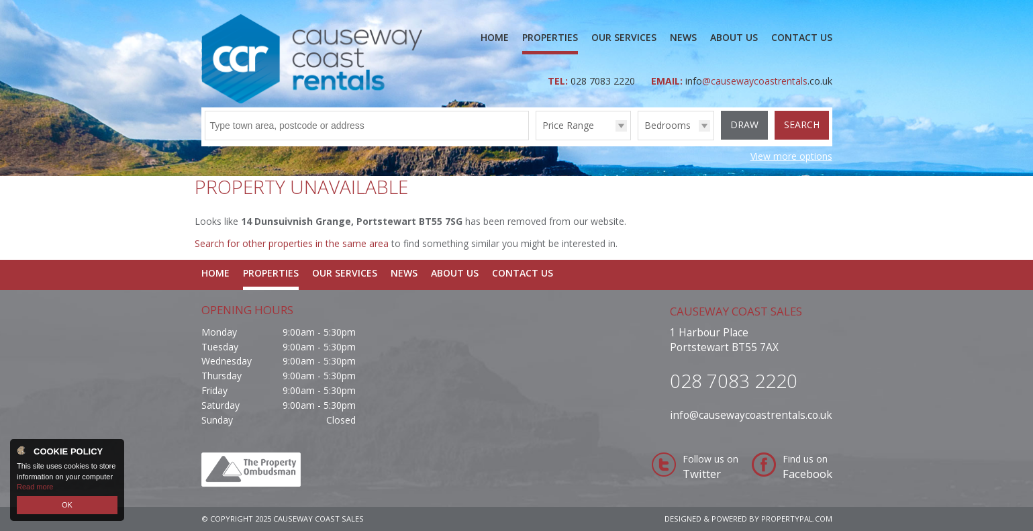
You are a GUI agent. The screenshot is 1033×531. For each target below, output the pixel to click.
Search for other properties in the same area (292, 243)
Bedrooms (667, 125)
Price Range (568, 125)
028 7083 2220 (604, 81)
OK (67, 505)
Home (495, 37)
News (683, 37)
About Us (734, 37)
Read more (35, 487)
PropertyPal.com (796, 519)
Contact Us (801, 37)
